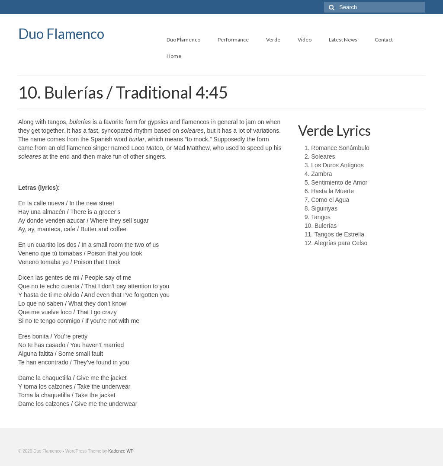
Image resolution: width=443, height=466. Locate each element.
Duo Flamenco (61, 33)
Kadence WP (120, 451)
